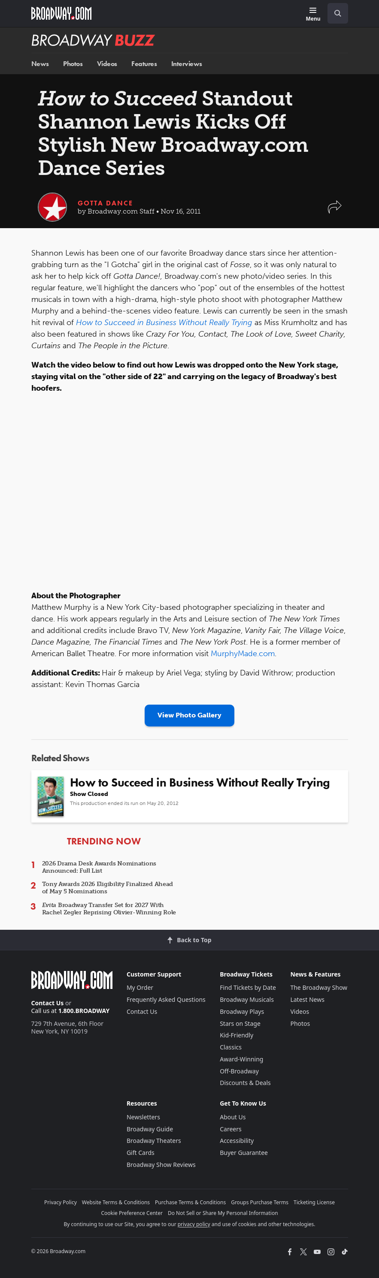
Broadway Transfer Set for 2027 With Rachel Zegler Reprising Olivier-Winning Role (109, 908)
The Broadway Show (318, 987)
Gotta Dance (105, 203)
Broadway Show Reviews (161, 1164)
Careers (230, 1129)
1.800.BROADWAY (84, 1011)
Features (144, 64)
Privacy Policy (60, 1202)
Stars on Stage (240, 1023)
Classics (231, 1047)
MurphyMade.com (243, 653)
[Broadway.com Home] (61, 13)
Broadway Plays (242, 1011)
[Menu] (313, 15)
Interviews (186, 64)
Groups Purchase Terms (259, 1202)
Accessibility (237, 1140)
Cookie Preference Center (132, 1213)
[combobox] (334, 13)
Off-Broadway (239, 1071)
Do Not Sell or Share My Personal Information (223, 1213)
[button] (335, 211)
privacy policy (194, 1224)
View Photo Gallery (189, 715)
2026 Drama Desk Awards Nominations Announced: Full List (99, 867)
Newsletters (143, 1117)
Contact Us (47, 1003)
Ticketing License (314, 1202)
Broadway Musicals (247, 999)
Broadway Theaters (154, 1140)
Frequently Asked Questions (166, 999)
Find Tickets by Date (248, 987)
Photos (72, 64)
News (40, 64)
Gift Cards (141, 1152)
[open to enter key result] (337, 13)
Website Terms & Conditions (116, 1202)
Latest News (307, 999)
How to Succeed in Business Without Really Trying (164, 322)
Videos (107, 64)
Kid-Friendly (236, 1035)
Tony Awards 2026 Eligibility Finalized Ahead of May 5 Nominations (107, 887)
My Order (140, 987)
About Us (233, 1117)
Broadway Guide (150, 1129)
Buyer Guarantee (244, 1152)
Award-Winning (241, 1059)
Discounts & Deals (245, 1083)
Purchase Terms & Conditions (190, 1202)
